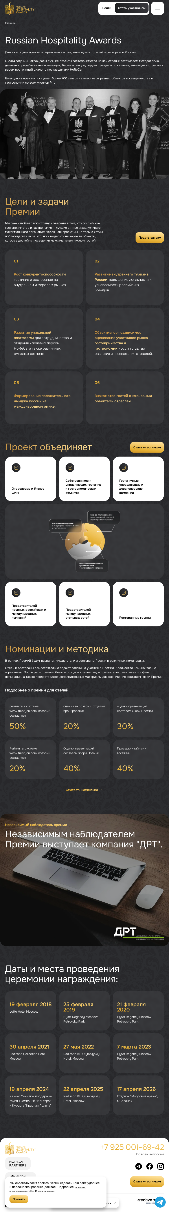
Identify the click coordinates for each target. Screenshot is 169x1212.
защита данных (58, 1191)
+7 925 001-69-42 (132, 1147)
